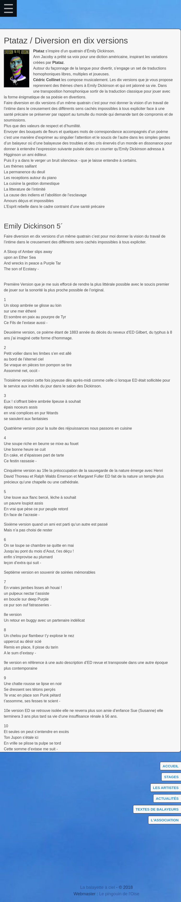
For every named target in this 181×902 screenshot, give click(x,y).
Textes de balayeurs (157, 809)
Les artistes (166, 788)
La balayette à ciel (97, 887)
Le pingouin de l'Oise (119, 893)
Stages (171, 777)
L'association (165, 820)
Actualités (167, 798)
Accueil (171, 766)
